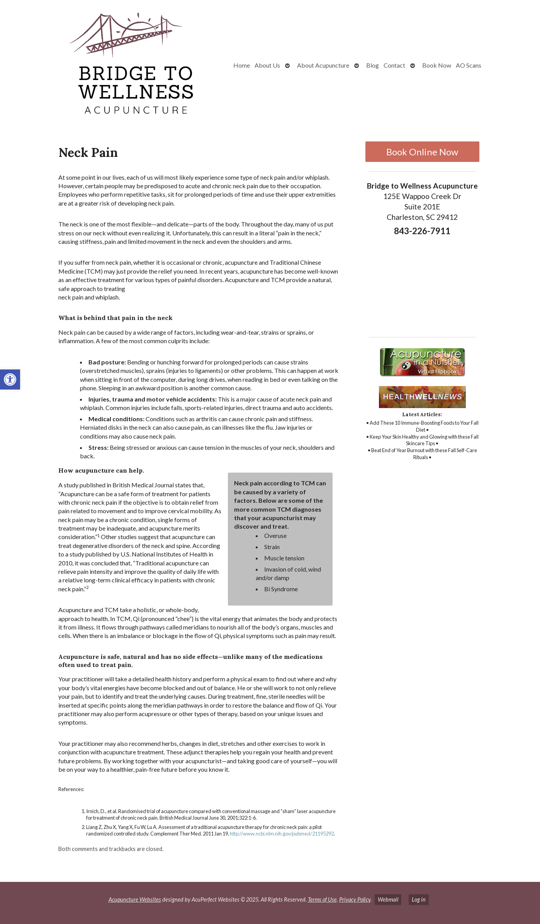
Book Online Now (422, 151)
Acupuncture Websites (135, 899)
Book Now (436, 65)
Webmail (388, 899)
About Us (267, 65)
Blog (372, 65)
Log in (419, 899)
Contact (394, 65)
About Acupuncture (323, 65)
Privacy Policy (354, 899)
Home (241, 65)
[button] (10, 379)
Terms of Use (322, 899)
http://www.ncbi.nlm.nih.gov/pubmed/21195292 (282, 833)
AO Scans (468, 65)
